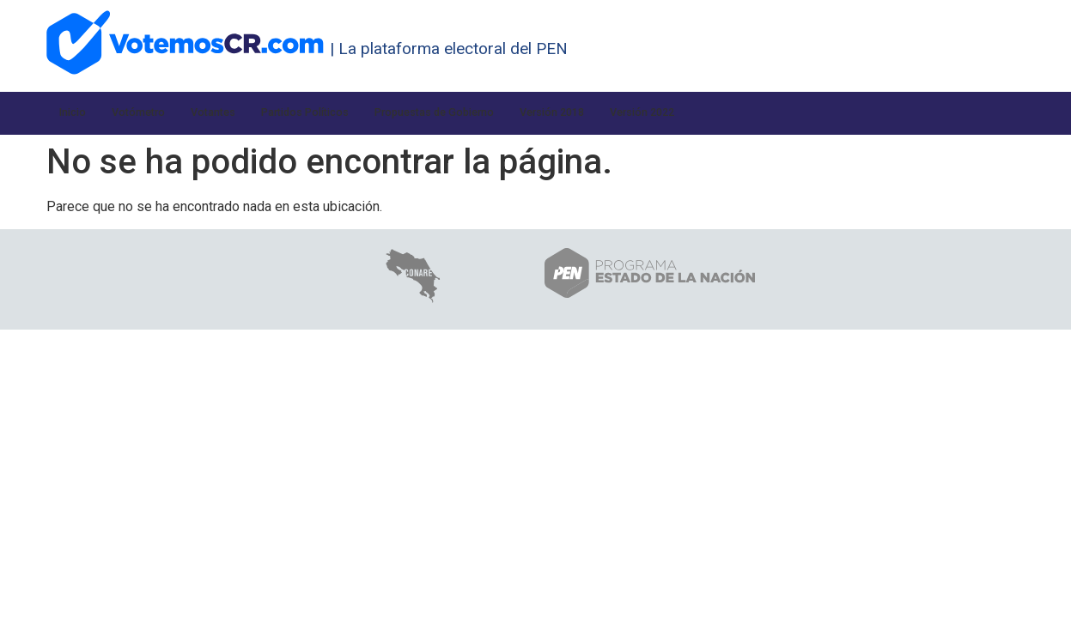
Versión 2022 (747, 112)
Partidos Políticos (343, 112)
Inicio (76, 112)
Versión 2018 (639, 112)
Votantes (236, 112)
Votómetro (151, 112)
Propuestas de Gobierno (498, 112)
